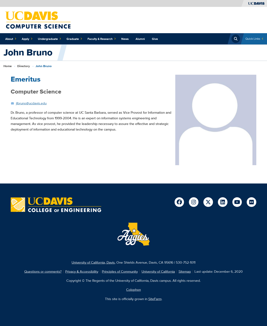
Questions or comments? (43, 271)
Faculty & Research (102, 38)
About (10, 38)
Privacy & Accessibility (81, 271)
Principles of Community (120, 271)
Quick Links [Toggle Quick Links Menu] (252, 38)
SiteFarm (155, 298)
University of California (158, 271)
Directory (23, 66)
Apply (27, 38)
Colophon (133, 289)
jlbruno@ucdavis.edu (31, 103)
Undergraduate (49, 38)
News (125, 39)
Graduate (74, 38)
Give (155, 39)
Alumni (140, 39)
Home (7, 66)
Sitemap (185, 271)
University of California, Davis (93, 262)
